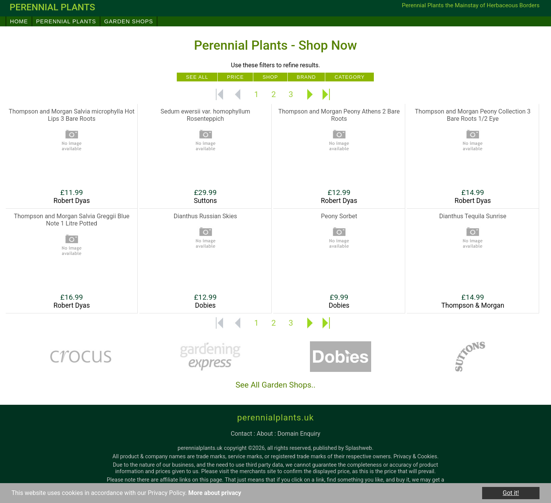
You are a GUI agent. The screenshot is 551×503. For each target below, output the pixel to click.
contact (241, 433)
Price (235, 77)
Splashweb (358, 448)
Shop (270, 77)
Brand (306, 77)
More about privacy (214, 493)
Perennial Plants (66, 21)
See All (197, 77)
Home (19, 21)
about (265, 433)
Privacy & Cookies (415, 456)
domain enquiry (298, 433)
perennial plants (52, 7)
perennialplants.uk (275, 417)
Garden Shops (128, 21)
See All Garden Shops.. (275, 384)
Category (349, 77)
